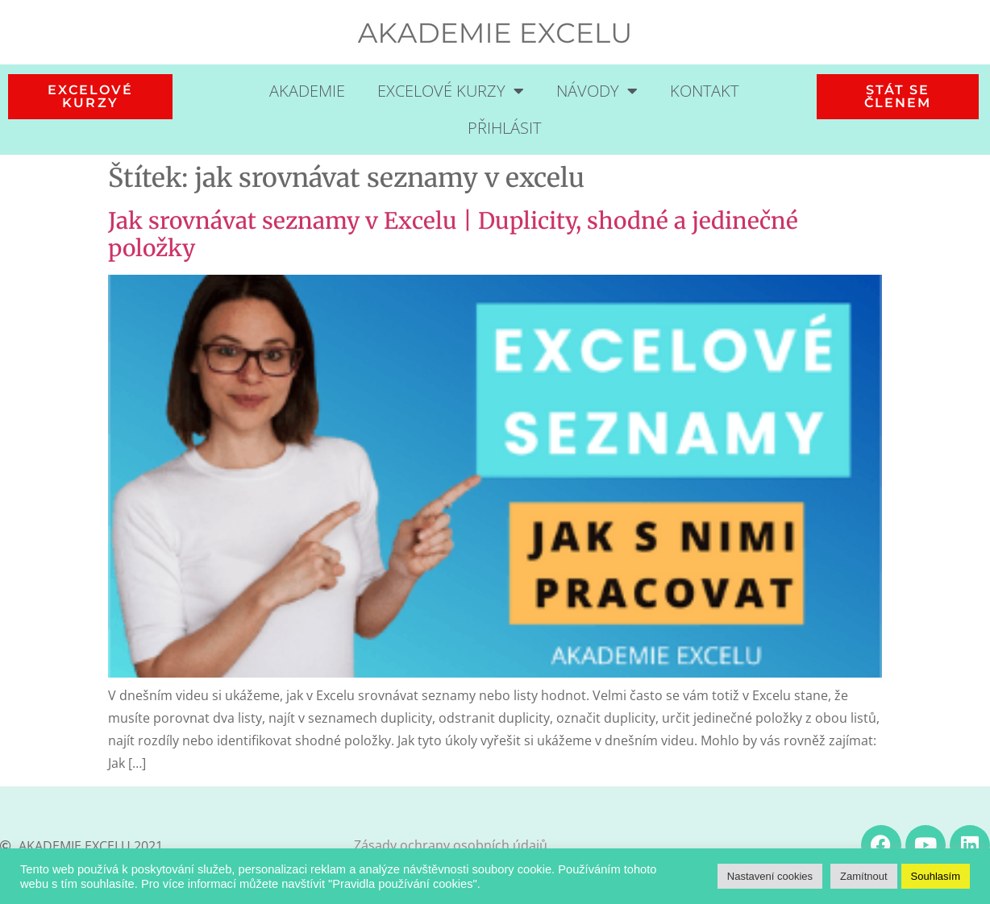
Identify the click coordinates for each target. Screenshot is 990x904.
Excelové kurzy (450, 91)
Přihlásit (504, 128)
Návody (597, 91)
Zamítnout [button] (864, 876)
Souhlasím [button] (935, 876)
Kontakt (704, 91)
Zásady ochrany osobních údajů (450, 845)
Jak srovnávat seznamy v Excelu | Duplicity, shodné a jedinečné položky (453, 234)
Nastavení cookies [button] (770, 876)
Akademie (307, 91)
